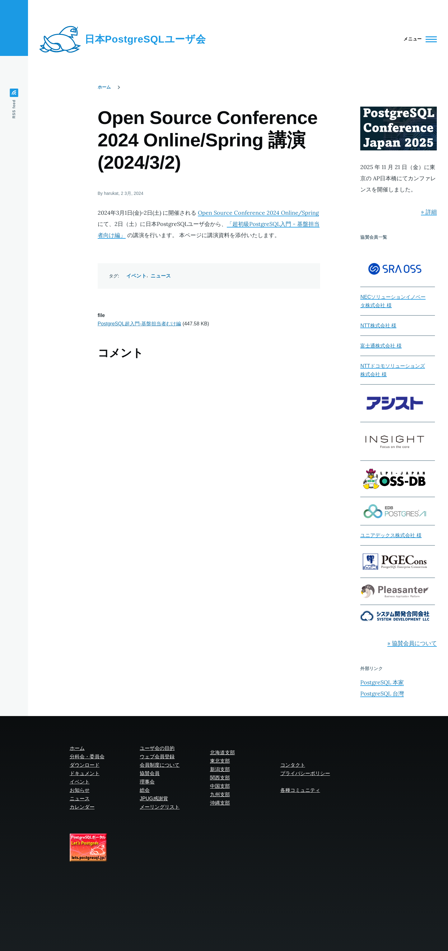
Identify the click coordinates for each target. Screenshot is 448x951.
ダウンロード (85, 765)
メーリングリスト (160, 807)
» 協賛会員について (412, 643)
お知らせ (80, 790)
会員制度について (160, 765)
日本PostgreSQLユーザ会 (145, 39)
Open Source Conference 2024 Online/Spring (258, 212)
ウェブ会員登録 (157, 756)
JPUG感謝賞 (154, 798)
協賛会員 (150, 773)
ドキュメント (85, 773)
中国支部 (220, 786)
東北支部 (220, 761)
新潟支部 (220, 769)
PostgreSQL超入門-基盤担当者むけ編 (139, 323)
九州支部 (220, 794)
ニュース (161, 275)
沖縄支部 (220, 803)
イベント (136, 275)
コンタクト (292, 765)
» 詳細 (429, 211)
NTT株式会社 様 (378, 325)
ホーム (104, 87)
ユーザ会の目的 (157, 748)
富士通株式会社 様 (380, 345)
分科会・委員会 (87, 756)
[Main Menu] (418, 39)
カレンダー (82, 807)
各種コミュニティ (300, 790)
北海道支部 (222, 752)
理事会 (147, 781)
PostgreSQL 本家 (382, 682)
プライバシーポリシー (305, 773)
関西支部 (220, 777)
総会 (145, 790)
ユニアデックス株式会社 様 (390, 535)
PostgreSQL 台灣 (382, 693)
